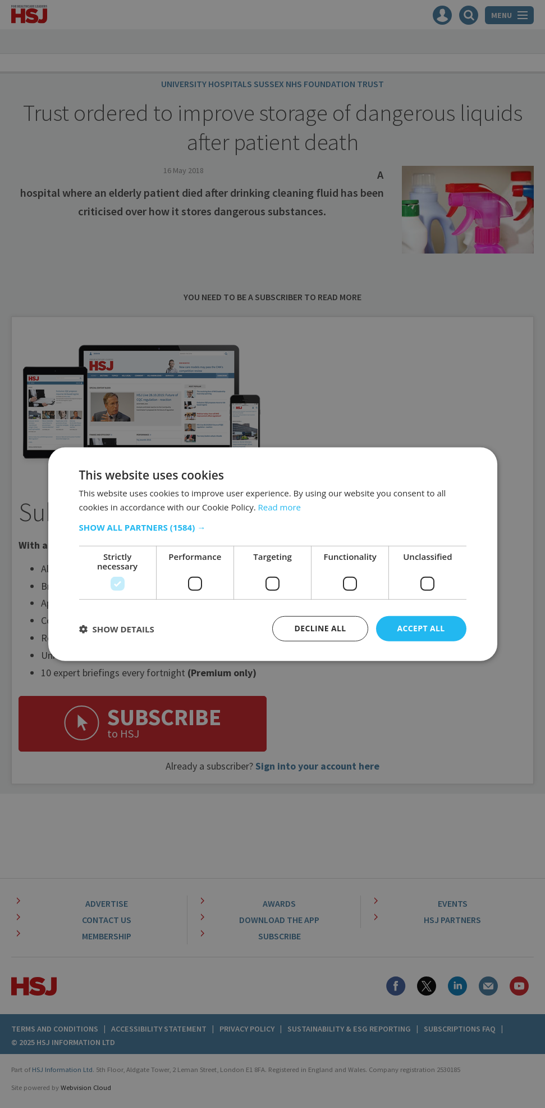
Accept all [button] (421, 628)
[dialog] (272, 554)
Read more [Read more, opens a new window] (279, 506)
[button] (272, 527)
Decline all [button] (320, 628)
